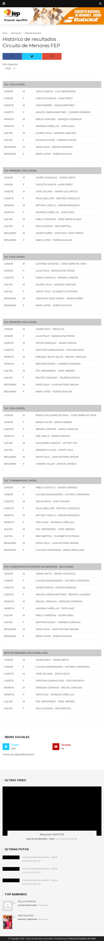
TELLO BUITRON (27, 901)
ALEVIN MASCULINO (27, 905)
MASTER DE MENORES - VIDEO (40, 839)
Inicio (5, 33)
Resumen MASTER (52, 834)
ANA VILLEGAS (26, 915)
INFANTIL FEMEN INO (27, 919)
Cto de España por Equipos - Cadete (40, 857)
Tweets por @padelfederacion (18, 754)
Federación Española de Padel (82, 938)
